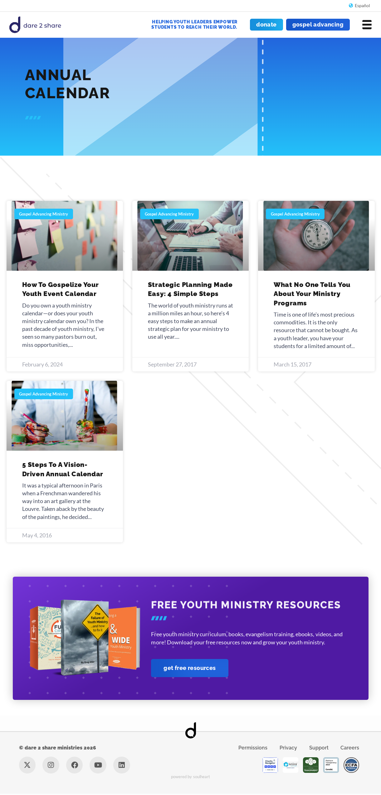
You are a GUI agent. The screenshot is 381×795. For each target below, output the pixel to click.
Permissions (251, 748)
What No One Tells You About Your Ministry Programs (312, 294)
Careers (351, 748)
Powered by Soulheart (190, 777)
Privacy (287, 748)
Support (319, 748)
